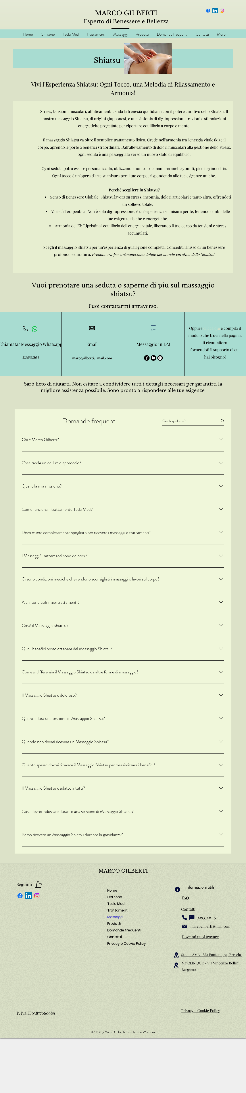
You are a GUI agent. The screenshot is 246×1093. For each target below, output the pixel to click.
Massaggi (115, 917)
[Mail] (184, 926)
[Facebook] (208, 10)
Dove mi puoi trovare (200, 936)
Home (112, 890)
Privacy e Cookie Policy (122, 943)
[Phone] (184, 917)
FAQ (185, 897)
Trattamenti (117, 910)
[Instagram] (222, 10)
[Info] (177, 889)
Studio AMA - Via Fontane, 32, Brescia (211, 954)
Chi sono (114, 897)
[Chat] (191, 917)
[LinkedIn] (215, 10)
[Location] (176, 955)
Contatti (114, 936)
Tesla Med (116, 903)
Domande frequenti (122, 930)
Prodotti (114, 923)
